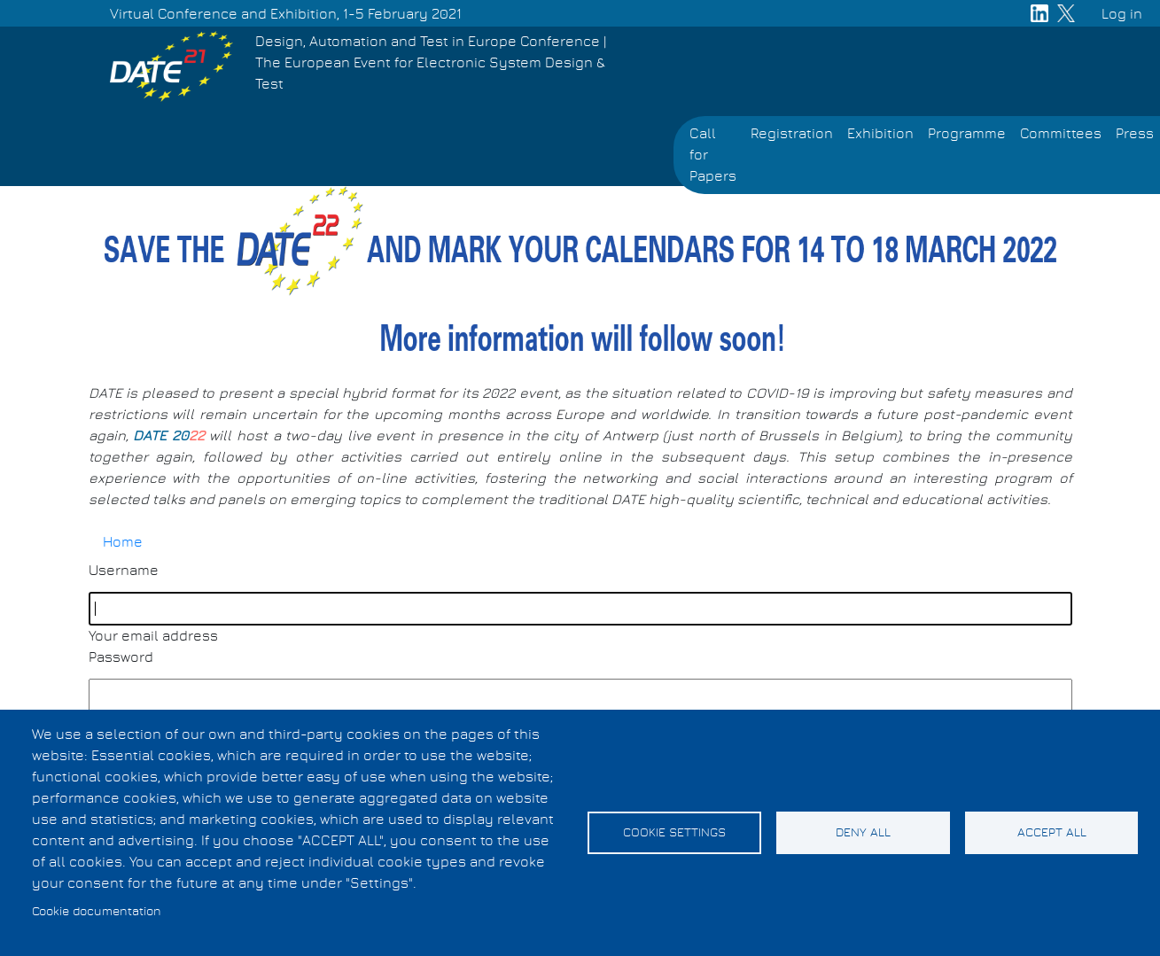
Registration (792, 134)
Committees (1061, 134)
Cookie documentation (96, 911)
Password (121, 657)
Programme (967, 134)
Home (123, 542)
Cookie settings (674, 833)
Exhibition (880, 134)
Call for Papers (712, 155)
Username (124, 570)
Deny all (863, 833)
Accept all (1051, 833)
